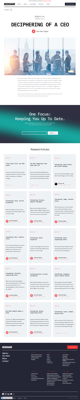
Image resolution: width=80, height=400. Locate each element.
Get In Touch (72, 347)
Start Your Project (70, 4)
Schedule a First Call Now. (46, 0)
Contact (48, 4)
